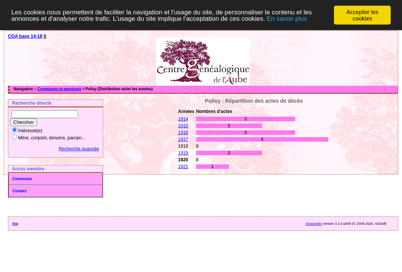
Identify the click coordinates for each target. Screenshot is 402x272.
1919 (183, 153)
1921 (183, 166)
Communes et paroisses (59, 89)
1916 (183, 132)
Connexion (22, 179)
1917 (183, 139)
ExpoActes (314, 224)
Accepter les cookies (362, 15)
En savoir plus (287, 18)
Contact (19, 191)
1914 (183, 119)
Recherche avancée (79, 148)
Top (15, 224)
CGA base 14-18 (25, 36)
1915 (183, 125)
